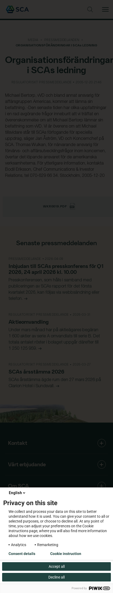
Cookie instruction (65, 553)
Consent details (22, 553)
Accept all (57, 566)
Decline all (56, 577)
